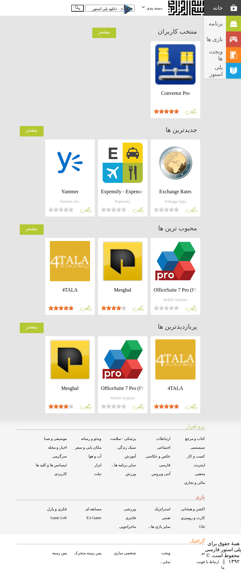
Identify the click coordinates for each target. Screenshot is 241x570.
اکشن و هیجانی (193, 509)
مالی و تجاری (194, 482)
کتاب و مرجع (195, 438)
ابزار (97, 465)
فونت (200, 562)
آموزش (130, 456)
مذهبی (200, 474)
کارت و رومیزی (193, 518)
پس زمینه (59, 553)
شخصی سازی (125, 553)
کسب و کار (196, 456)
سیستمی (197, 447)
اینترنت (199, 465)
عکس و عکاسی (158, 456)
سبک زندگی (126, 447)
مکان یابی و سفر (88, 447)
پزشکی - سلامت (123, 438)
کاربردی (60, 474)
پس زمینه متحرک (87, 553)
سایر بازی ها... (159, 526)
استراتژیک (162, 509)
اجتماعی (163, 447)
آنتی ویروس (161, 474)
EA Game (94, 518)
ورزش (131, 474)
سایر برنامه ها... (123, 465)
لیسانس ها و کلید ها (51, 465)
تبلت (97, 474)
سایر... (165, 562)
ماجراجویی (127, 526)
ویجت (165, 553)
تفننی (166, 518)
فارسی (164, 465)
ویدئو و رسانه (91, 438)
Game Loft (58, 518)
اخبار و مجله (57, 447)
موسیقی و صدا (55, 438)
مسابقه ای (93, 509)
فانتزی (131, 518)
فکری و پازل (57, 509)
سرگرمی (59, 456)
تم (203, 553)
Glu (202, 526)
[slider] (166, 111)
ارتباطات (163, 438)
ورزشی (130, 509)
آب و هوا (94, 456)
